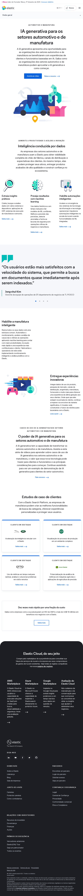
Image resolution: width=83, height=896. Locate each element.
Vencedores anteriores (16, 841)
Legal (54, 792)
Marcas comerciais (13, 868)
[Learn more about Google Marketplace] (44, 713)
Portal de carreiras (14, 795)
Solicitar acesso (58, 777)
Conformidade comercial (62, 802)
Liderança (11, 774)
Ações (9, 830)
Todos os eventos (14, 851)
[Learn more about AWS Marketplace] (8, 723)
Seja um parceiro (58, 781)
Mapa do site (11, 870)
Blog (8, 777)
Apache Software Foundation (25, 888)
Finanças (10, 826)
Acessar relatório (47, 2)
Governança (12, 823)
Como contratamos (14, 799)
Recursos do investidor (16, 820)
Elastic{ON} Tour (13, 844)
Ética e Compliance (59, 805)
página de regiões (45, 666)
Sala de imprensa (13, 781)
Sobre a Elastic (13, 771)
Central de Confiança (60, 795)
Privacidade (57, 799)
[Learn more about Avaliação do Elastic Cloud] (62, 715)
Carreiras (10, 792)
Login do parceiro (59, 774)
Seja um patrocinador (15, 848)
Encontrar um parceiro (61, 771)
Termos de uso (25, 868)
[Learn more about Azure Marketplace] (26, 713)
